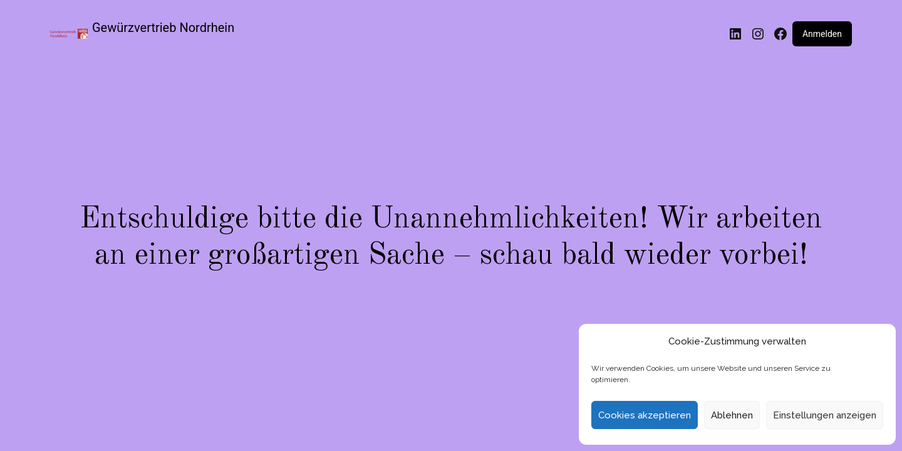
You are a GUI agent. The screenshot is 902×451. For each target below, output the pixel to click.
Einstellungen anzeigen (824, 415)
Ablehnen (732, 415)
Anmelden (822, 34)
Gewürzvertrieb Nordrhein (163, 27)
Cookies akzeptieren (644, 415)
